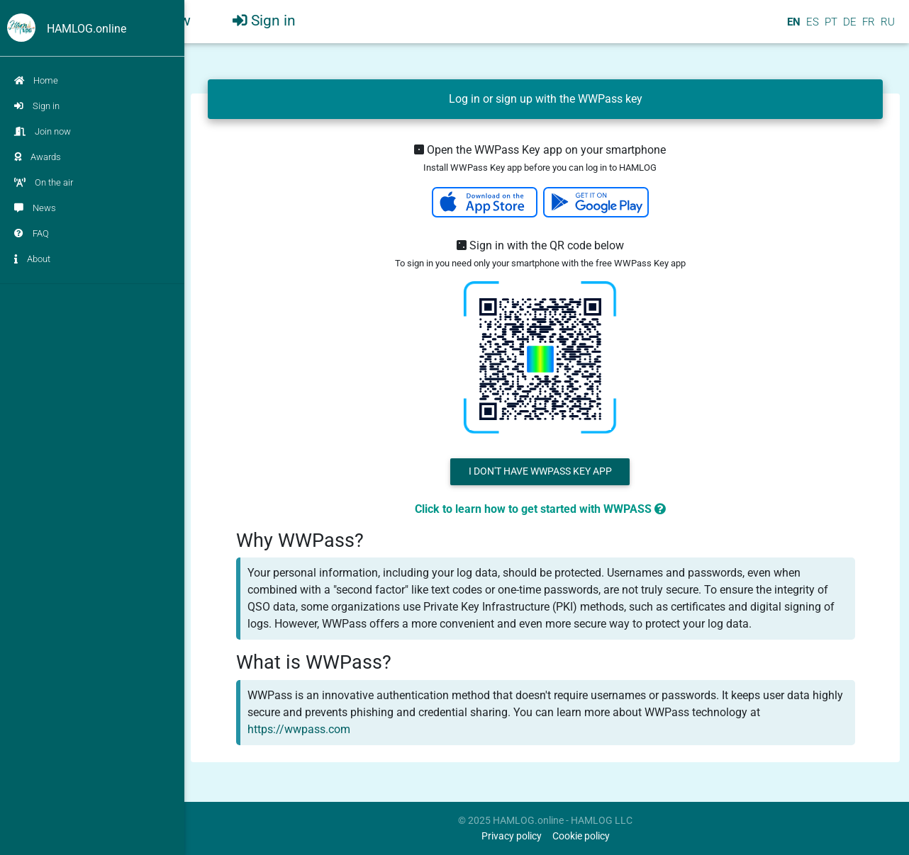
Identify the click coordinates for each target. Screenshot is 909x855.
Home (36, 80)
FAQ (31, 233)
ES (811, 27)
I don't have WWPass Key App (540, 471)
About (32, 259)
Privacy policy (511, 836)
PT (829, 27)
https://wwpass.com (298, 729)
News (35, 208)
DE (848, 27)
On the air (43, 182)
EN (792, 27)
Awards (37, 157)
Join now (42, 131)
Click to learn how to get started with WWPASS (540, 509)
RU (888, 27)
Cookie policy (581, 836)
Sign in (37, 106)
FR (867, 27)
